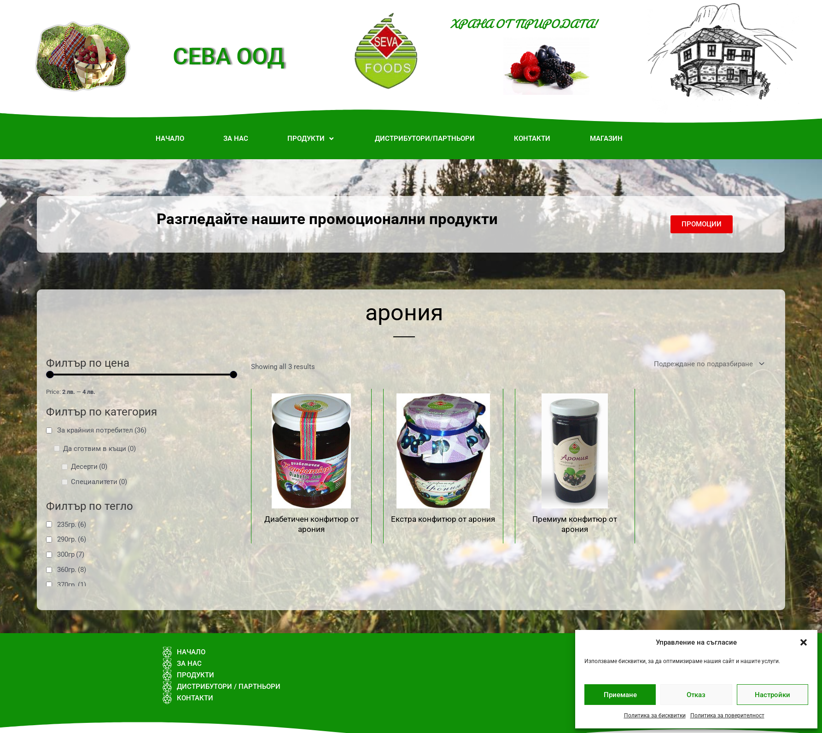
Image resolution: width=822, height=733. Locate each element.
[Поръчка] (707, 364)
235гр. (71, 524)
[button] (803, 642)
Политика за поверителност (727, 715)
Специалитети (99, 482)
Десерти (89, 466)
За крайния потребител (101, 430)
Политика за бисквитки (655, 715)
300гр (70, 554)
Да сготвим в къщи (99, 448)
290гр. (71, 539)
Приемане (620, 695)
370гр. (71, 585)
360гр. (71, 570)
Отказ (696, 695)
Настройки (772, 695)
